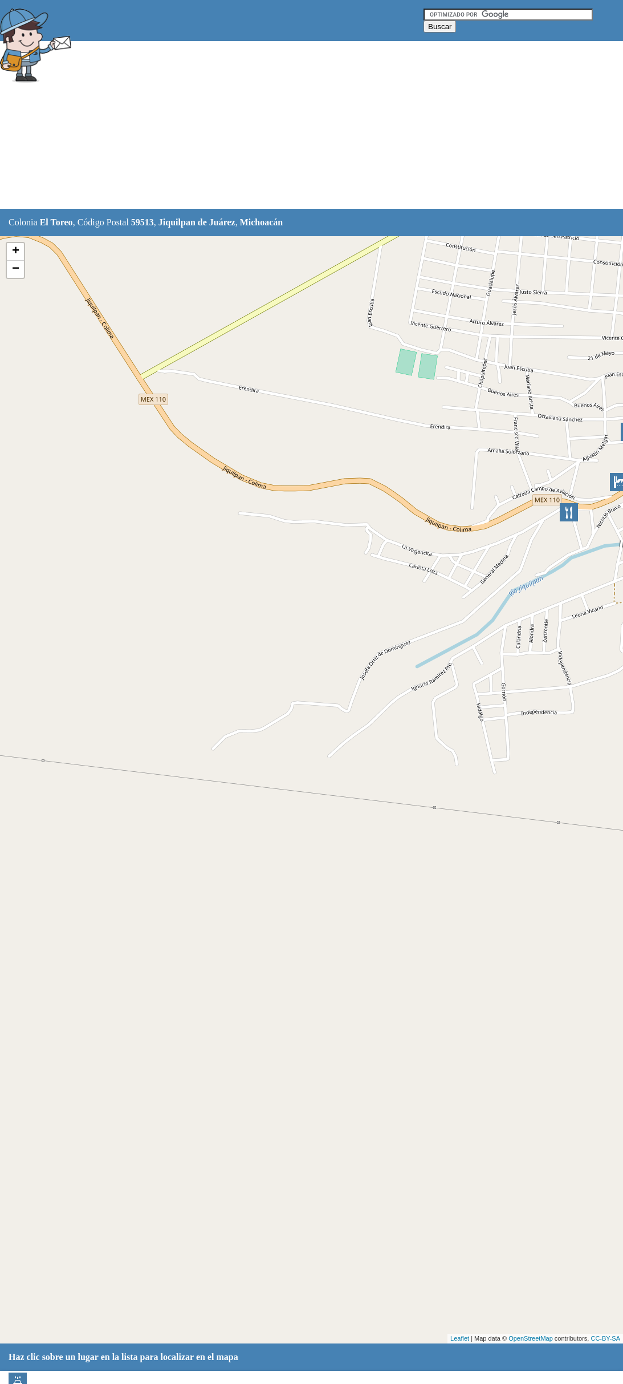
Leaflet (459, 1338)
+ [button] (15, 251)
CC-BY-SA (605, 1338)
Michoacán (261, 222)
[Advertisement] (284, 125)
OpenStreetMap (530, 1338)
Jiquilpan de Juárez (196, 222)
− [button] (15, 269)
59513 (142, 222)
